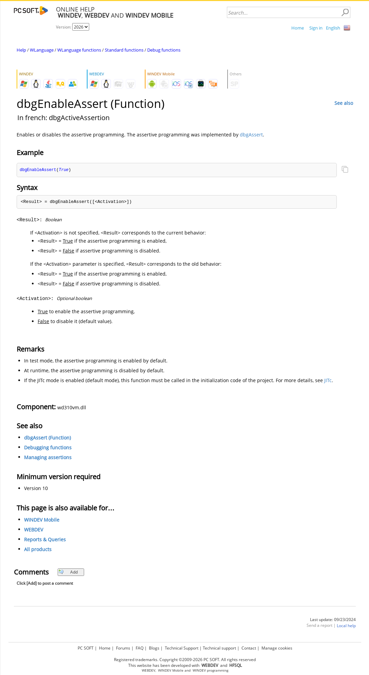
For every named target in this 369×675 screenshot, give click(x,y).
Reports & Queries (45, 540)
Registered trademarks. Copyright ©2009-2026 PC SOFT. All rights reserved (185, 659)
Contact (248, 648)
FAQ (139, 648)
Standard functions (124, 50)
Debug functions (163, 50)
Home (297, 28)
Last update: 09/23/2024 (333, 620)
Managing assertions (48, 457)
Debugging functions (48, 448)
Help (21, 50)
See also (343, 103)
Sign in (316, 28)
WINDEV (199, 670)
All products (38, 549)
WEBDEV (33, 530)
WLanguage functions (79, 50)
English (333, 28)
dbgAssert (251, 134)
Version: (64, 27)
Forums (123, 648)
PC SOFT (86, 648)
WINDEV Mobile (41, 520)
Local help (346, 626)
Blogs (154, 648)
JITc (328, 380)
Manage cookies (276, 648)
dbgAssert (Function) (47, 438)
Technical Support (181, 648)
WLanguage (42, 50)
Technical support (219, 648)
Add (68, 572)
